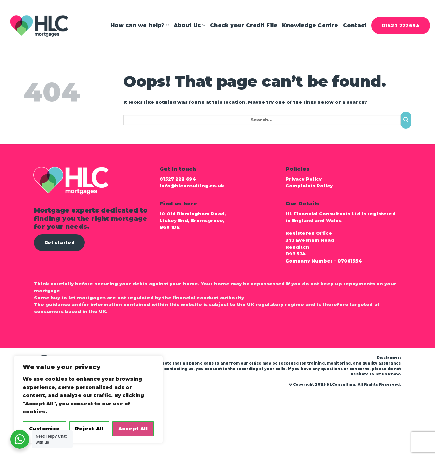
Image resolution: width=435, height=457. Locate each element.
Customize (44, 429)
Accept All (133, 429)
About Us (189, 25)
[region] (88, 399)
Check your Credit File (243, 25)
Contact (355, 25)
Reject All (89, 429)
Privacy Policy (303, 179)
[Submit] (406, 120)
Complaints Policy (310, 185)
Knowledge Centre (310, 25)
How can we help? (139, 25)
